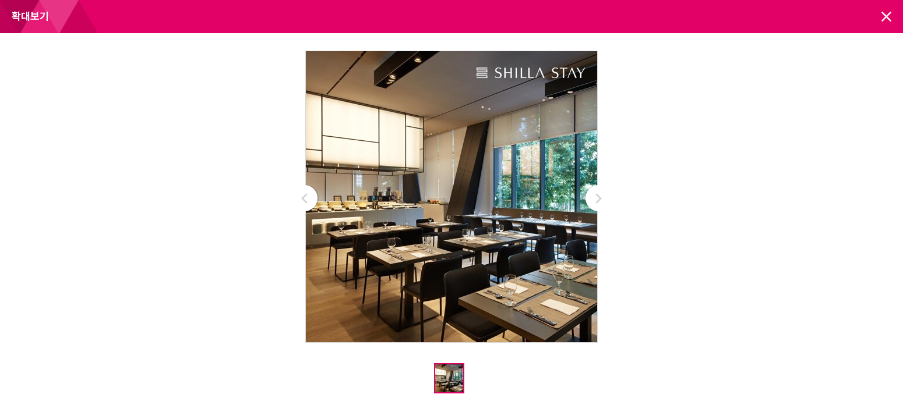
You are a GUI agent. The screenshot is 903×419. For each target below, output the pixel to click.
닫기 (886, 17)
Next (598, 198)
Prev (305, 198)
